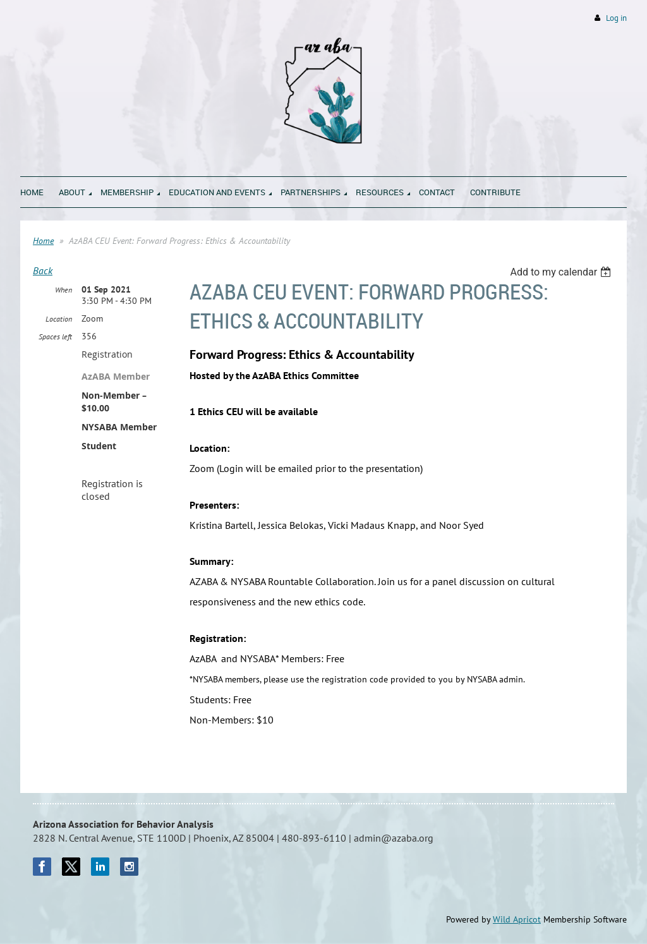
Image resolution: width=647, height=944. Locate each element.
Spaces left (55, 336)
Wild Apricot (517, 919)
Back (42, 270)
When (63, 289)
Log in (616, 18)
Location (58, 319)
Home (43, 240)
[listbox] (562, 272)
